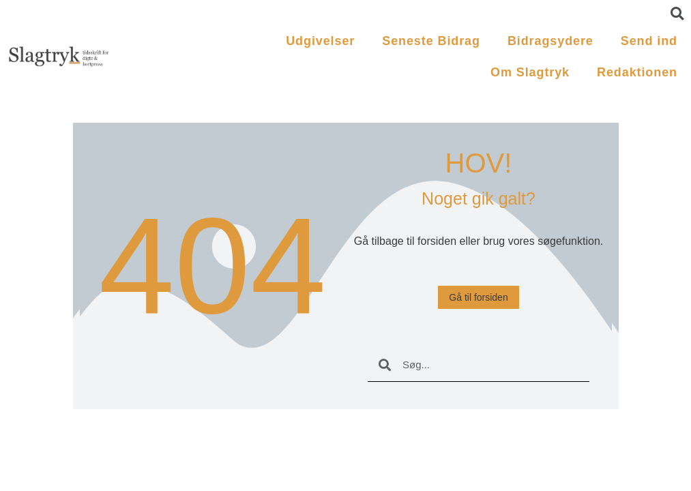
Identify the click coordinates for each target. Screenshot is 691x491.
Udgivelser (320, 41)
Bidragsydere (550, 41)
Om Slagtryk (530, 72)
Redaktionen (637, 72)
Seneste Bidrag (431, 41)
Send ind (649, 41)
